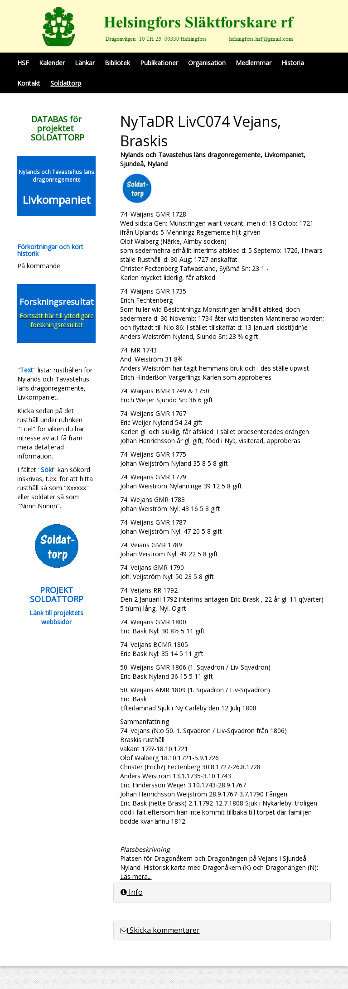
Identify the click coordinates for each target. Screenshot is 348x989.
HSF (23, 62)
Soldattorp (65, 83)
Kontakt (28, 83)
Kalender (52, 62)
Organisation (207, 62)
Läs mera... (136, 876)
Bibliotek (117, 62)
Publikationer (159, 62)
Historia (292, 62)
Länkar (85, 62)
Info (132, 892)
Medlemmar (253, 62)
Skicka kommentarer (160, 930)
